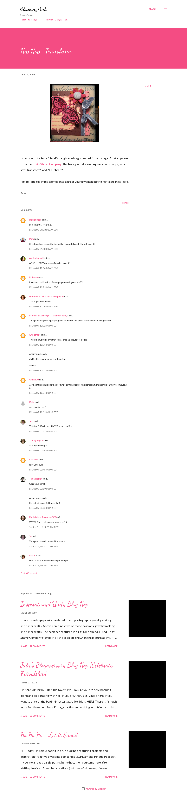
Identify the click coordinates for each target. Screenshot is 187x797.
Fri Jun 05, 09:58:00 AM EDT (43, 248)
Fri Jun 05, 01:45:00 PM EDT (43, 469)
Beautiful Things (28, 19)
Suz (31, 536)
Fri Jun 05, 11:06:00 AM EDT (43, 306)
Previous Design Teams (55, 19)
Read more (111, 646)
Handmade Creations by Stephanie (46, 296)
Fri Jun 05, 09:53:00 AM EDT (43, 229)
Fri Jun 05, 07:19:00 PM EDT (43, 488)
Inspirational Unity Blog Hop (54, 604)
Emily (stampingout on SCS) (43, 517)
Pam (31, 238)
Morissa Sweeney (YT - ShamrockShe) (48, 315)
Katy (31, 402)
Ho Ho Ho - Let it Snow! (49, 735)
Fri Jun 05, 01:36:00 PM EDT (43, 450)
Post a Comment (28, 573)
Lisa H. (32, 555)
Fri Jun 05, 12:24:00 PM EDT (43, 392)
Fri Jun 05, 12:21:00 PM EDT (43, 344)
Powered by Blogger (93, 788)
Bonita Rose (35, 219)
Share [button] (148, 85)
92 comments (37, 646)
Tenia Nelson (35, 478)
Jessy (32, 421)
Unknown (34, 277)
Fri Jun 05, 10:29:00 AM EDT (43, 287)
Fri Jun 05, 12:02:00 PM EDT (43, 325)
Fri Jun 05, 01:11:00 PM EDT (43, 431)
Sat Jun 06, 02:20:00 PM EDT (43, 546)
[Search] (153, 9)
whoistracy (34, 334)
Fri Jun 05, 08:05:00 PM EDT (43, 507)
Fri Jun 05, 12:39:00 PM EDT (43, 412)
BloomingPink (33, 9)
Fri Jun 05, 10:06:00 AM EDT (43, 268)
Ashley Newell (36, 258)
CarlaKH (33, 459)
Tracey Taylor (36, 440)
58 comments (37, 716)
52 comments (37, 777)
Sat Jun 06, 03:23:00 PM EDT (43, 565)
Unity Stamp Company (46, 164)
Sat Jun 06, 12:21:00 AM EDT (44, 527)
